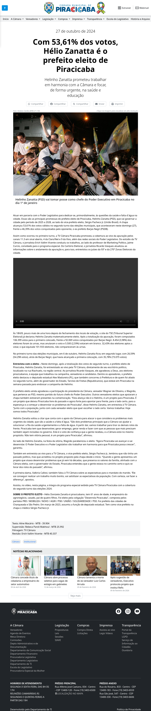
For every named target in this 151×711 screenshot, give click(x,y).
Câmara (16, 541)
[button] (18, 160)
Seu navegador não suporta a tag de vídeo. (75, 293)
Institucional (30, 541)
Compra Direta (85, 629)
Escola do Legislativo (118, 19)
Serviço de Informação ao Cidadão (129, 643)
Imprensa (77, 19)
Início (6, 19)
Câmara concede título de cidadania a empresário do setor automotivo (25, 581)
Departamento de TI (21, 663)
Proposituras (61, 629)
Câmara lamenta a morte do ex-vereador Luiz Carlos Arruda (91, 581)
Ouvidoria (127, 650)
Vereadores (32, 19)
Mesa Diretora (17, 636)
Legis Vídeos (106, 633)
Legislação (48, 19)
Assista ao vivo (107, 629)
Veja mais (75, 595)
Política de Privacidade (129, 709)
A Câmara (16, 19)
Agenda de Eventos (20, 633)
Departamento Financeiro (23, 653)
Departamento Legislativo (24, 660)
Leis (57, 633)
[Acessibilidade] (5, 8)
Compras (63, 19)
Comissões (16, 640)
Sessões (59, 636)
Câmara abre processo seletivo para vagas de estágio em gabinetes (56, 581)
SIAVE (58, 640)
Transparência (95, 19)
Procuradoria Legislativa (23, 657)
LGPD (125, 636)
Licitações (82, 633)
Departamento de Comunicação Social (30, 650)
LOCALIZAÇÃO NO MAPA (69, 693)
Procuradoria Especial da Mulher (27, 670)
